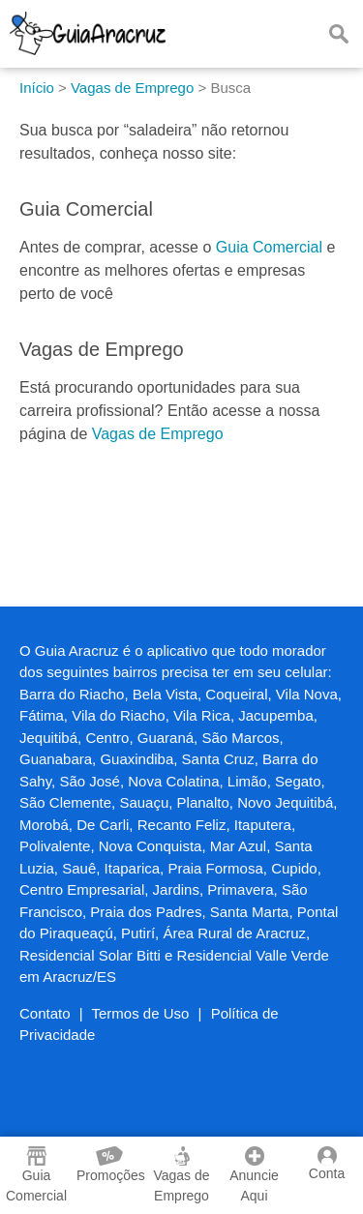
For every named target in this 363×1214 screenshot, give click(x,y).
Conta (327, 1163)
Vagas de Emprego (158, 434)
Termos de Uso (141, 1013)
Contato (45, 1013)
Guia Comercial (269, 247)
